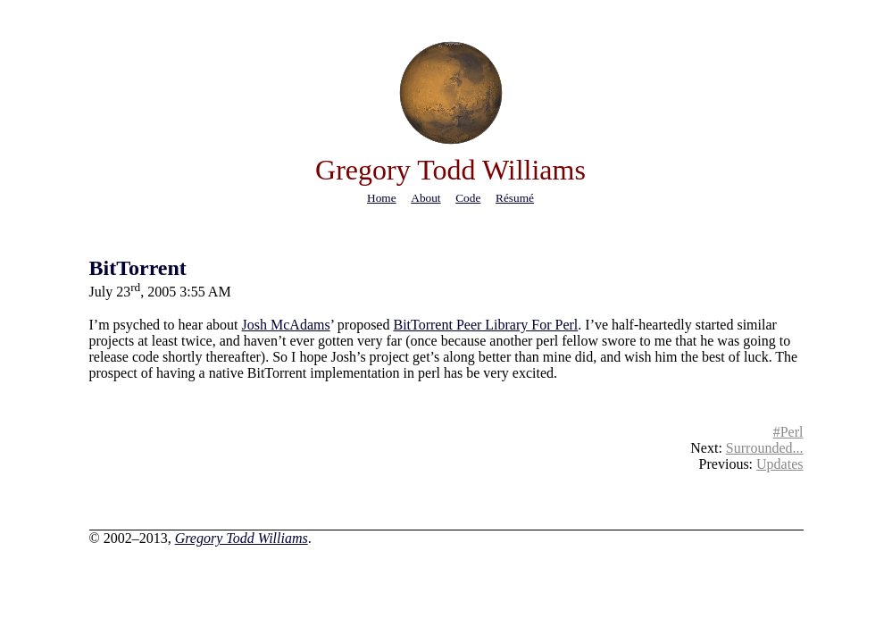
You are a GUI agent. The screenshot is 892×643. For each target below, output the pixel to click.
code (467, 198)
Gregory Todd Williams (241, 538)
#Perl (788, 431)
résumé (515, 198)
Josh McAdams (286, 324)
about (425, 198)
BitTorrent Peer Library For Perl (485, 324)
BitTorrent (138, 268)
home (381, 198)
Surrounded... (765, 447)
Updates (779, 464)
